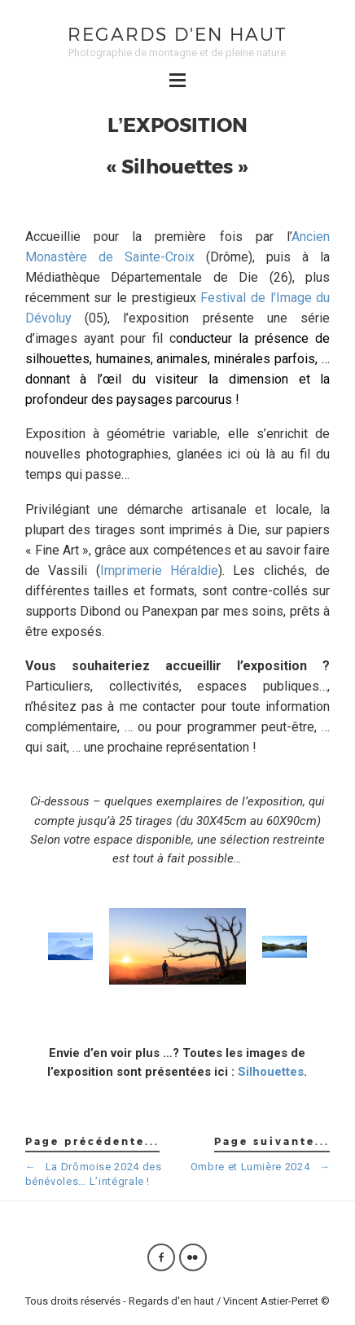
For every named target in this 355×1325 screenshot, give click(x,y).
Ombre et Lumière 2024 (261, 1166)
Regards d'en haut (177, 33)
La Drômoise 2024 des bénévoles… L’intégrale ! (93, 1173)
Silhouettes (271, 1071)
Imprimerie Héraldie (159, 570)
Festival (223, 297)
